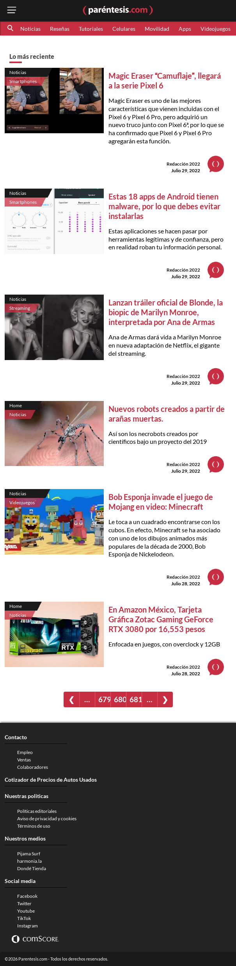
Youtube (26, 911)
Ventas (24, 760)
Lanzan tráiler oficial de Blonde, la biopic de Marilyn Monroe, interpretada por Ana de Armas (165, 312)
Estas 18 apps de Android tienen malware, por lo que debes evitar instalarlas (164, 206)
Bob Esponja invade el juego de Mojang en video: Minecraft (160, 501)
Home (15, 405)
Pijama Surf (28, 854)
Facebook (27, 896)
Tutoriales (91, 28)
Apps (185, 28)
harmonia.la (29, 861)
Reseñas (59, 28)
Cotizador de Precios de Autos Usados (51, 779)
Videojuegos (216, 28)
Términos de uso (33, 826)
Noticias (30, 28)
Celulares (123, 28)
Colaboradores (32, 767)
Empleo (25, 752)
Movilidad (157, 28)
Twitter (24, 903)
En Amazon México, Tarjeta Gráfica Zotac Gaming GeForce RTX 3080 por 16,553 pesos (160, 619)
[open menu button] (11, 11)
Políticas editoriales (37, 811)
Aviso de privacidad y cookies (46, 818)
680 (120, 699)
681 (136, 699)
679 (104, 699)
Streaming (19, 308)
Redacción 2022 (183, 164)
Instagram (27, 926)
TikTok (24, 918)
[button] (11, 28)
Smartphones (23, 81)
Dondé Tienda (31, 868)
